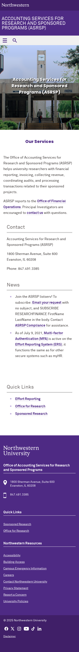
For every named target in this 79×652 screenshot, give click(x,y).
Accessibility (11, 555)
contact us (35, 213)
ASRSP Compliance (30, 325)
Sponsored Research (31, 413)
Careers (8, 575)
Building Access (14, 562)
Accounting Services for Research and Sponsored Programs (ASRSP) (34, 23)
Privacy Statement (15, 588)
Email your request (46, 302)
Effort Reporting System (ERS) (38, 344)
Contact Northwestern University (25, 581)
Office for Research (30, 406)
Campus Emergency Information (25, 568)
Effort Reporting (27, 399)
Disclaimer (9, 636)
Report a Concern (15, 594)
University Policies (15, 601)
